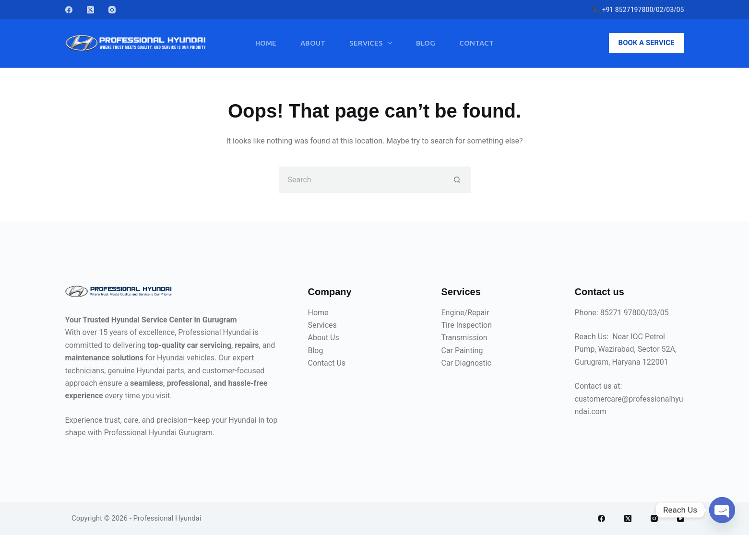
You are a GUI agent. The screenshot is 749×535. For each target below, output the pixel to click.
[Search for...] (361, 179)
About (312, 43)
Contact (476, 43)
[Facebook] (68, 9)
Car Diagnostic (466, 363)
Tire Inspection (466, 325)
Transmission (464, 337)
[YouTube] (680, 518)
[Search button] (457, 179)
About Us (323, 337)
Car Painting (462, 350)
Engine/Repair (465, 312)
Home (265, 43)
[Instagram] (112, 9)
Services (372, 43)
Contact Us (327, 363)
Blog (425, 43)
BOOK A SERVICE (646, 42)
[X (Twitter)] (90, 9)
